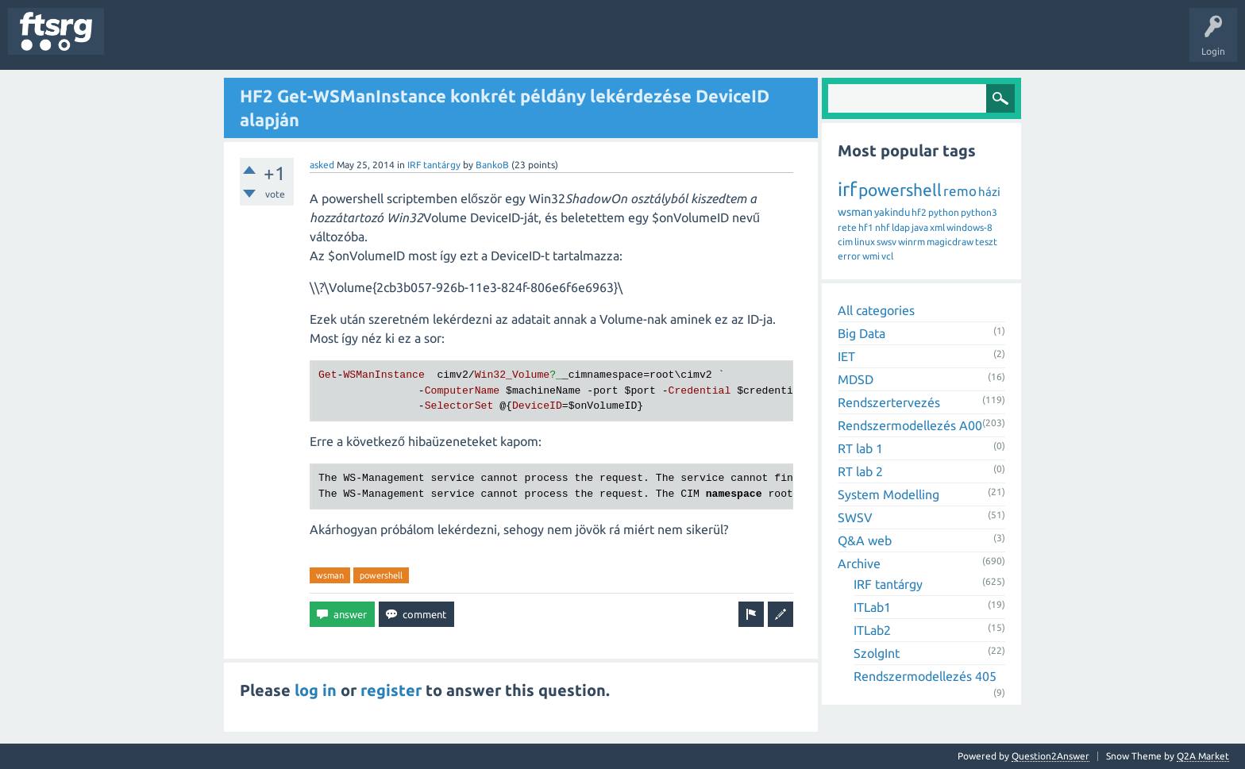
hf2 (919, 212)
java (920, 227)
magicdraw (950, 241)
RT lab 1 (860, 448)
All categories (876, 310)
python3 (979, 212)
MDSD (855, 379)
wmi (871, 256)
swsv (886, 241)
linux (864, 241)
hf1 (865, 227)
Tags (265, 43)
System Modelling (888, 494)
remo (960, 190)
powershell (381, 575)
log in (316, 690)
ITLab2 (872, 630)
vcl (887, 256)
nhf (882, 227)
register (391, 690)
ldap (901, 227)
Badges (363, 43)
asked (322, 165)
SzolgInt (877, 653)
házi (989, 191)
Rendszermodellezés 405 (925, 676)
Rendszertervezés (889, 402)
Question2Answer (1050, 756)
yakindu (892, 211)
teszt (986, 241)
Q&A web (865, 540)
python (943, 212)
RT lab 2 (860, 471)
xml (937, 227)
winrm (911, 241)
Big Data (861, 333)
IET (846, 356)
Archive (859, 563)
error (849, 256)
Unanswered (204, 43)
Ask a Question (469, 43)
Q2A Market (1203, 756)
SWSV (855, 517)
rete (847, 227)
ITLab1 (872, 607)
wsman (330, 575)
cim (845, 241)
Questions (138, 43)
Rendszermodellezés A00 (910, 425)
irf (847, 189)
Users (315, 43)
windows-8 (969, 227)
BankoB (492, 165)
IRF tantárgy (434, 165)
